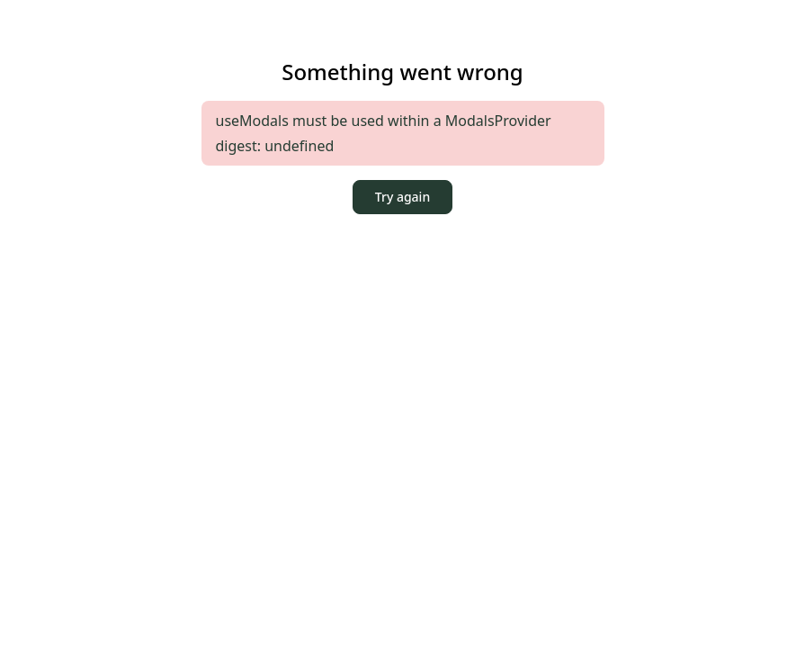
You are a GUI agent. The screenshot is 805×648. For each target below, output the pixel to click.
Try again (402, 196)
